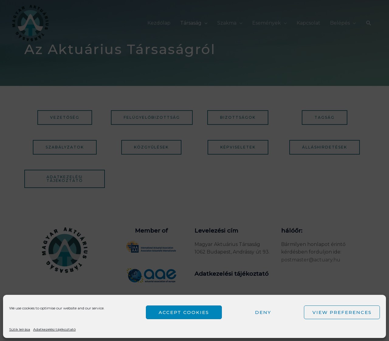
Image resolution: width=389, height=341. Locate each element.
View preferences (342, 312)
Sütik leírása (19, 329)
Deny (263, 312)
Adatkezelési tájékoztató (54, 329)
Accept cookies (184, 312)
